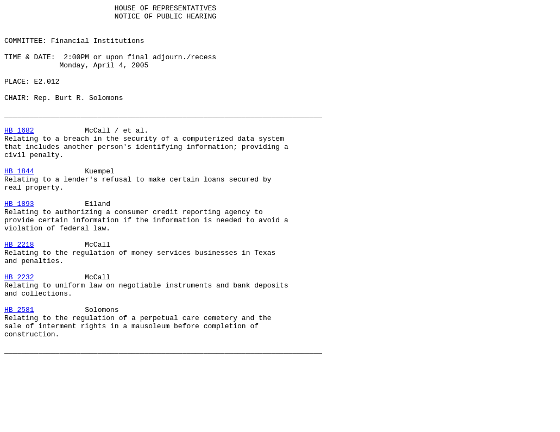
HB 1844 (19, 205)
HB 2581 (19, 371)
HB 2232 (19, 332)
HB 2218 (19, 293)
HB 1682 (19, 156)
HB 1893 (19, 244)
